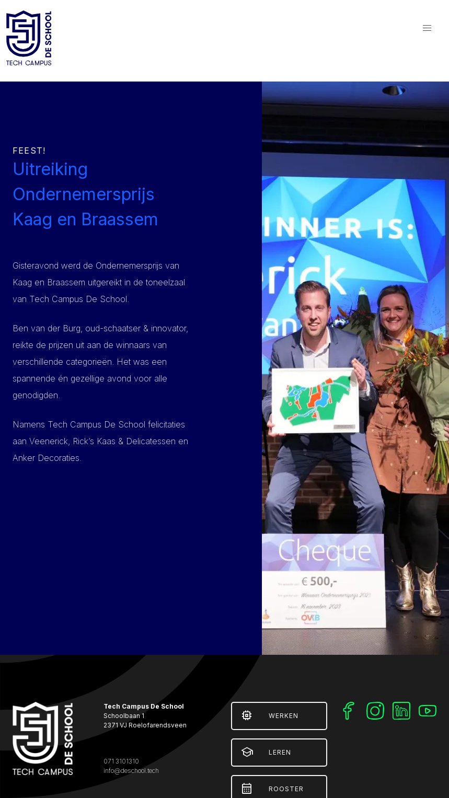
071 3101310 (121, 761)
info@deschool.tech (131, 770)
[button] (427, 28)
